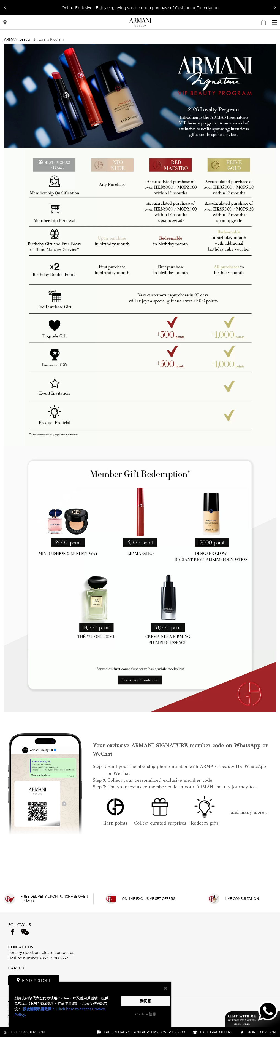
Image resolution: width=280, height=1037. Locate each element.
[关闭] (165, 988)
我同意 (145, 1001)
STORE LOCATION (258, 1032)
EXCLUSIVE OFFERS (212, 1032)
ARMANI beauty (17, 39)
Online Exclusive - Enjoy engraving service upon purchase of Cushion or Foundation (140, 7)
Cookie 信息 (145, 1014)
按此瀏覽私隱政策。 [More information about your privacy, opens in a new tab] (39, 1009)
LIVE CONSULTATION (24, 1032)
